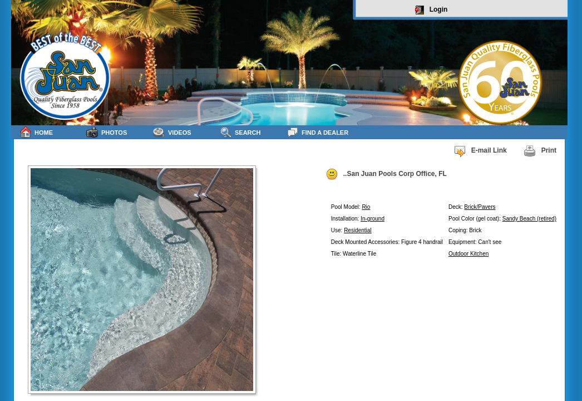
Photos (106, 132)
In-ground (372, 219)
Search (240, 132)
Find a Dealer (317, 132)
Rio (366, 207)
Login (431, 10)
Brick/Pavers (479, 207)
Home (36, 132)
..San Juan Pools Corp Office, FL (386, 174)
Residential (357, 230)
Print (540, 151)
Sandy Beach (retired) (529, 219)
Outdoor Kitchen (468, 254)
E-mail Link (480, 151)
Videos (172, 132)
